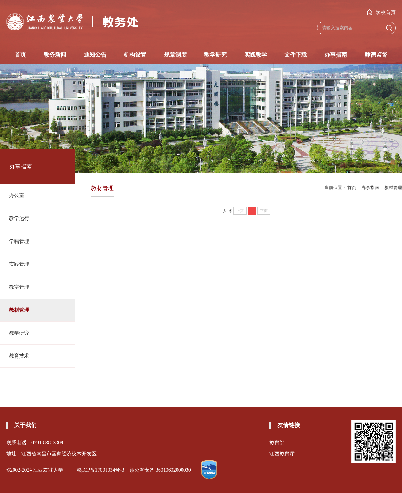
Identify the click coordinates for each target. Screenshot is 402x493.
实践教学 (255, 55)
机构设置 (135, 55)
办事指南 (335, 55)
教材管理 (393, 187)
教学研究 (215, 55)
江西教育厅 (282, 453)
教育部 (277, 442)
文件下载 (295, 55)
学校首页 (381, 12)
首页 (20, 55)
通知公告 (95, 55)
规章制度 (175, 55)
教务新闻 (55, 55)
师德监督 (376, 55)
